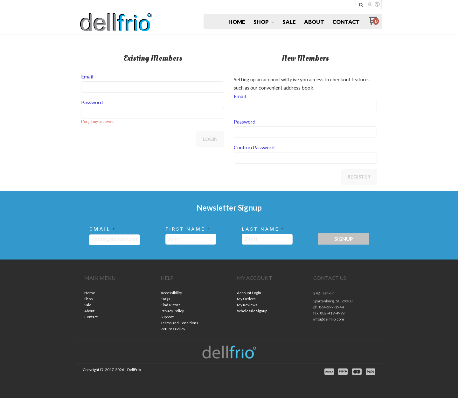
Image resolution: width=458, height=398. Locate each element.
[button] (360, 5)
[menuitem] (236, 21)
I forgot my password (97, 121)
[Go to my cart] (374, 23)
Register (359, 176)
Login (210, 139)
